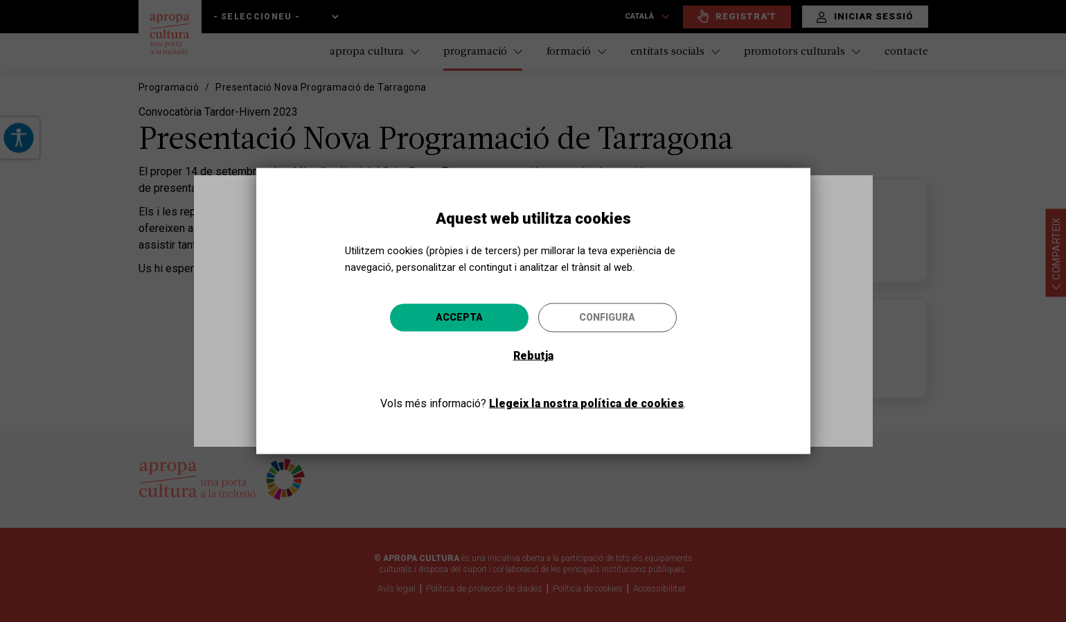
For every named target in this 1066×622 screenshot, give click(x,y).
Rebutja (533, 355)
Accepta (459, 317)
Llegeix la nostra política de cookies (586, 403)
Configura (607, 317)
